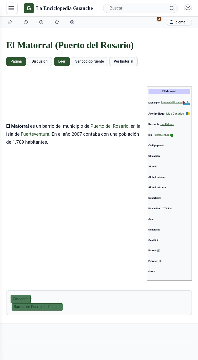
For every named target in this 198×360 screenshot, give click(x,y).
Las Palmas (167, 124)
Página (16, 61)
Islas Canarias (175, 113)
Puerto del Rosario (171, 102)
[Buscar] (140, 8)
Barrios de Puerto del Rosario (37, 307)
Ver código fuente (89, 61)
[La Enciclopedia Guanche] (58, 8)
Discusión (39, 61)
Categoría (20, 299)
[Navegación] (12, 8)
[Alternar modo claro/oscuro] (188, 8)
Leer (61, 61)
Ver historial (123, 61)
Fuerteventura (162, 134)
